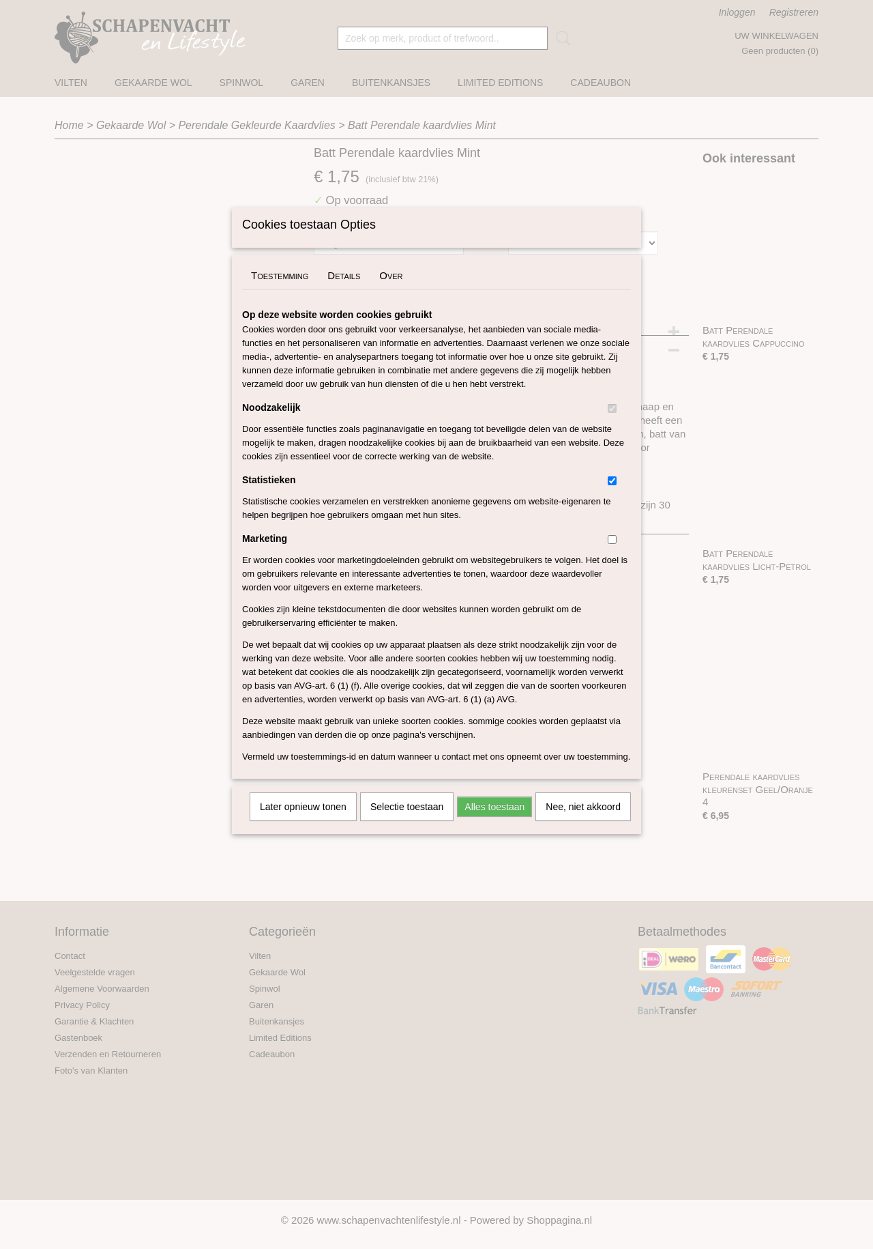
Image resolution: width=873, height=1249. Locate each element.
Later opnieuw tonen (303, 824)
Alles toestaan (494, 824)
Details (343, 293)
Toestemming (279, 293)
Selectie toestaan (406, 824)
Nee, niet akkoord (583, 824)
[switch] (612, 426)
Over (390, 293)
